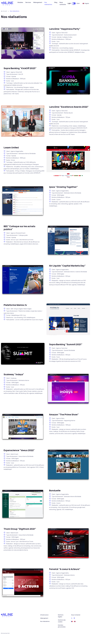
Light (69, 3)
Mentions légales (60, 615)
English (86, 3)
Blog (55, 2)
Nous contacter (63, 3)
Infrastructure (44, 615)
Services (28, 2)
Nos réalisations (48, 3)
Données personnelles (62, 626)
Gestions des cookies (62, 621)
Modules (20, 2)
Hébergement (37, 2)
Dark (78, 3)
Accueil (4, 11)
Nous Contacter (75, 615)
